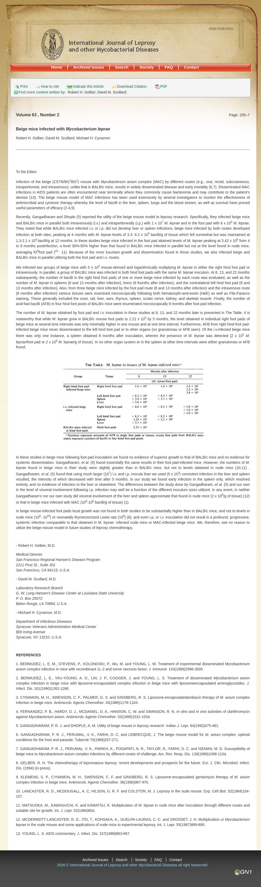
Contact (191, 67)
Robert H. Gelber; (82, 92)
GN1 (242, 872)
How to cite (50, 87)
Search (121, 67)
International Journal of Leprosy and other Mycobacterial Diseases (100, 44)
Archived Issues (88, 67)
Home (56, 67)
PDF (163, 87)
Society (147, 67)
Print (24, 87)
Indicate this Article (88, 87)
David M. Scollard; (112, 92)
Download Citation (132, 87)
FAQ (169, 67)
